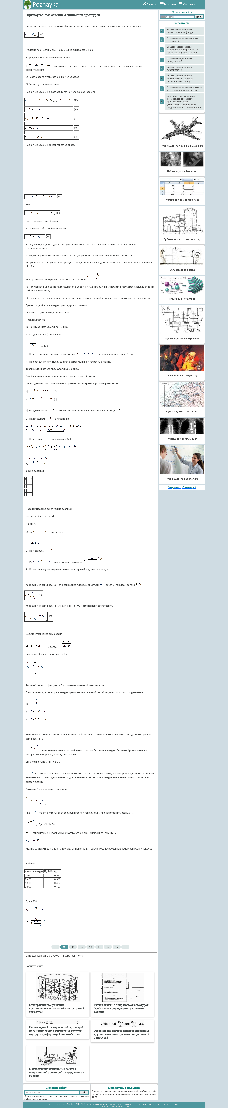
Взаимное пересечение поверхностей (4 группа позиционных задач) (180, 78)
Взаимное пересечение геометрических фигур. (180, 31)
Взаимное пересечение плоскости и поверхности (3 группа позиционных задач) (182, 49)
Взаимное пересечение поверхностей (179, 60)
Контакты (189, 4)
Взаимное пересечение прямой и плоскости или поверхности (184, 88)
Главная (152, 4)
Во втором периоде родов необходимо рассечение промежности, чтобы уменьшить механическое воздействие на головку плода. (184, 101)
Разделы (170, 4)
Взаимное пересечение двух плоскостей (182, 39)
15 (108, 947)
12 (81, 947)
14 (99, 947)
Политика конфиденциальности (166, 1104)
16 (116, 947)
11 (73, 947)
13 (90, 947)
